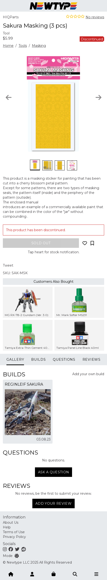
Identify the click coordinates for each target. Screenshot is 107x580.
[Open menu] (96, 574)
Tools (23, 45)
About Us (10, 522)
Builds (38, 359)
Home (8, 45)
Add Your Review (53, 503)
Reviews (92, 359)
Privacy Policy (14, 537)
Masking (39, 45)
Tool (6, 33)
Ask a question (53, 472)
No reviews (95, 17)
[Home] (11, 574)
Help (7, 527)
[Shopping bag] (53, 574)
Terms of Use (14, 532)
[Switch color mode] (17, 555)
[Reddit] (23, 549)
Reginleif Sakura (24, 384)
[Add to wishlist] (84, 243)
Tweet (8, 265)
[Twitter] (17, 549)
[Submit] (75, 574)
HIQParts (11, 17)
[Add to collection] (92, 243)
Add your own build (88, 374)
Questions (64, 359)
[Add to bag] (41, 243)
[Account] (32, 574)
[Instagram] (5, 549)
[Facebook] (11, 549)
